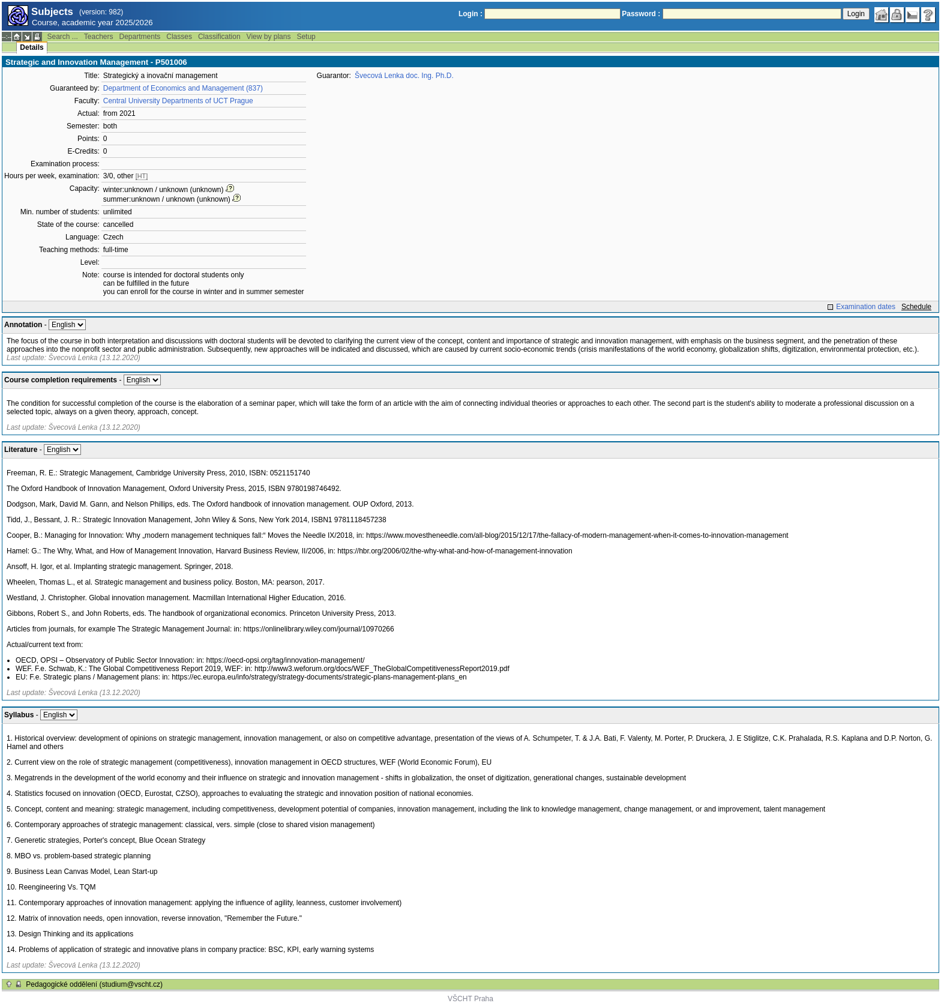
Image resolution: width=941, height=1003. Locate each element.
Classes (179, 36)
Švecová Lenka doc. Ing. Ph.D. (404, 75)
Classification (219, 36)
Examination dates (865, 307)
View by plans (269, 36)
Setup (305, 36)
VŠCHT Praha (470, 999)
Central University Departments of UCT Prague (178, 101)
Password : (641, 14)
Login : (470, 14)
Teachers (98, 36)
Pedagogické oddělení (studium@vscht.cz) (94, 984)
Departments (140, 36)
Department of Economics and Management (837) (183, 88)
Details (31, 47)
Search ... (62, 36)
